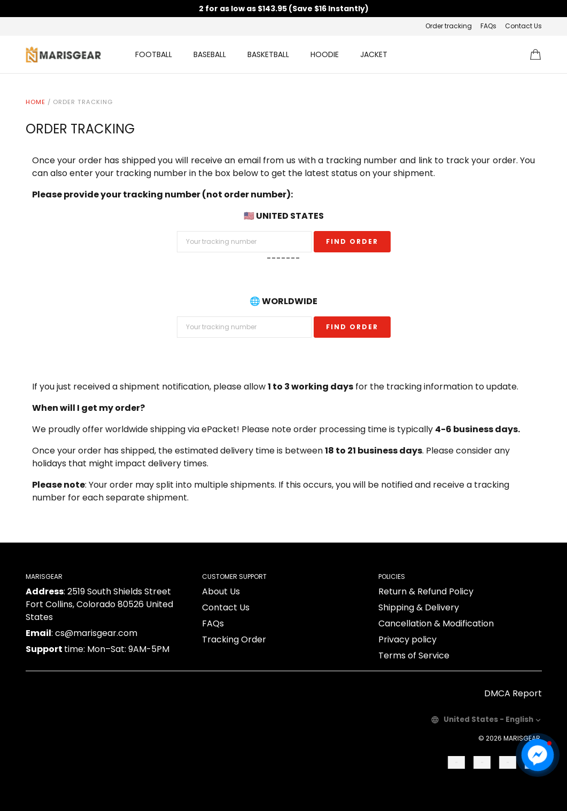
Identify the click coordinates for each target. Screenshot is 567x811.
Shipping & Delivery (418, 607)
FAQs (488, 25)
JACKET (373, 54)
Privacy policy (407, 639)
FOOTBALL (153, 54)
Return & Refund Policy (425, 591)
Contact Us (523, 25)
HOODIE (324, 54)
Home (35, 102)
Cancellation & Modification (436, 623)
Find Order (352, 241)
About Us (221, 591)
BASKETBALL (268, 54)
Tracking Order (234, 639)
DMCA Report (513, 693)
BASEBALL (209, 54)
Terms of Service (413, 655)
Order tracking (448, 25)
